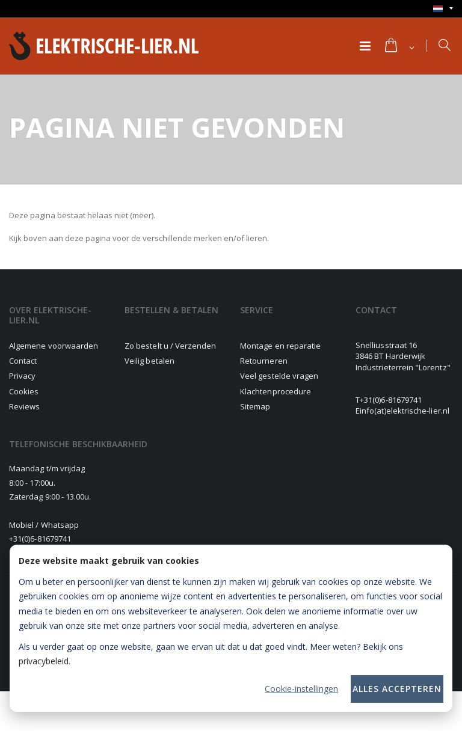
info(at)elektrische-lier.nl (404, 410)
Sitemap (255, 406)
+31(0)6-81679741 (391, 399)
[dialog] (231, 628)
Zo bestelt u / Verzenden (171, 345)
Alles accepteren (397, 688)
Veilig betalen (149, 360)
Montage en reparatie (280, 345)
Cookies (23, 391)
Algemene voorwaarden (53, 345)
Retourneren (264, 360)
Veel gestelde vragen (279, 375)
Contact (23, 360)
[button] (398, 46)
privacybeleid (44, 661)
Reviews (24, 406)
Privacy (22, 375)
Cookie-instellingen (301, 688)
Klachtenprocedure (275, 391)
